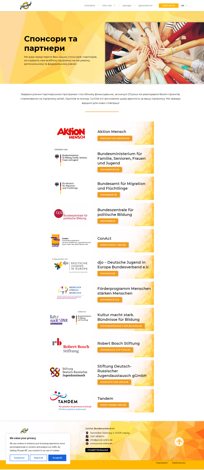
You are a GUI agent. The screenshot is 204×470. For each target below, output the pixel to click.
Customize (19, 458)
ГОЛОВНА (89, 5)
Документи (145, 5)
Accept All (57, 458)
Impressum (162, 463)
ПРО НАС (108, 5)
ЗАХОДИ (127, 5)
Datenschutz (178, 463)
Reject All (38, 458)
